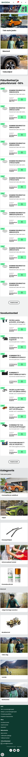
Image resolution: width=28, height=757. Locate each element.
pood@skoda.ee (8, 743)
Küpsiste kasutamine (7, 716)
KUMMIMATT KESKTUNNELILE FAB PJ (17, 373)
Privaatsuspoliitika (6, 714)
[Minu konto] (21, 2)
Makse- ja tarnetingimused (9, 712)
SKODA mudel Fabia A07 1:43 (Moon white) (17, 390)
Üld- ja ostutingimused (7, 709)
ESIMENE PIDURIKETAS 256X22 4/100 (17, 109)
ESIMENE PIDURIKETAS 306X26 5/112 (17, 266)
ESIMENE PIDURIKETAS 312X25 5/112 (17, 284)
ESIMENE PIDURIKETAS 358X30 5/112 (17, 91)
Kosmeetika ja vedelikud (10, 495)
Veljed (4, 517)
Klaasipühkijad (7, 540)
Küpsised (19, 746)
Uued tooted (4, 725)
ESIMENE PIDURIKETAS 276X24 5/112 (17, 179)
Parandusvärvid (7, 584)
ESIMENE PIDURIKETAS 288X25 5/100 (17, 196)
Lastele (4, 677)
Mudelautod (6, 632)
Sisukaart (3, 727)
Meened (6, 51)
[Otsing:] (13, 2)
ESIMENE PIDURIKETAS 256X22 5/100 (17, 126)
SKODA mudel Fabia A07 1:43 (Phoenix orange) (16, 408)
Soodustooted (5, 722)
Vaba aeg (5, 655)
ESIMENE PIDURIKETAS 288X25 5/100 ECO (17, 213)
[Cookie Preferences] (2, 754)
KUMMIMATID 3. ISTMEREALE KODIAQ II (17, 356)
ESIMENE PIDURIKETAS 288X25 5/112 (17, 231)
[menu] (25, 2)
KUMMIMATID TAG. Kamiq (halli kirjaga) (17, 426)
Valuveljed (7, 72)
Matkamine (5, 699)
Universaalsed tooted (9, 562)
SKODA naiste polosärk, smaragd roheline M (16, 321)
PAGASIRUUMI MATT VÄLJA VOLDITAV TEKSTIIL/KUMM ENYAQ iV (16, 443)
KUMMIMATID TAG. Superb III (16, 339)
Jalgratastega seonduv (10, 610)
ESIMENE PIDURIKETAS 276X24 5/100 (17, 162)
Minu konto (4, 733)
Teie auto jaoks (9, 31)
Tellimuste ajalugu (6, 735)
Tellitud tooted (5, 738)
